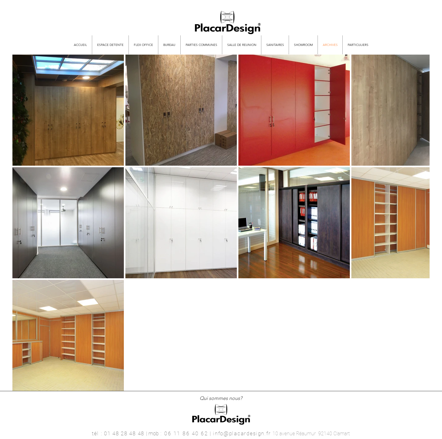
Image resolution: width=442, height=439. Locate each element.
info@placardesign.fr (242, 433)
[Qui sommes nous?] (220, 398)
